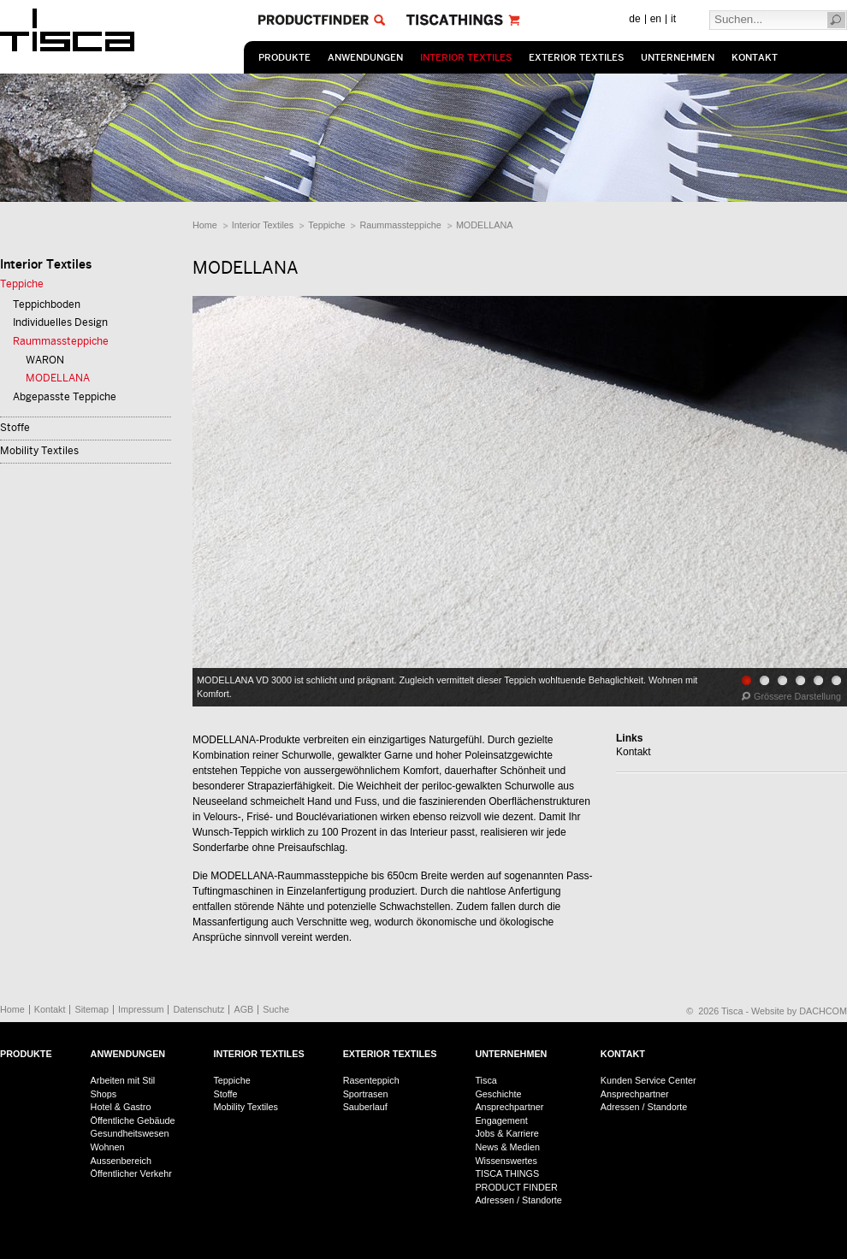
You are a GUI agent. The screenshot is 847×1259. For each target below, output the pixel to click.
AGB (243, 1009)
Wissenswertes (506, 1161)
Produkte (284, 57)
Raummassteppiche (400, 225)
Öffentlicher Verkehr (131, 1173)
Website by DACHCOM (799, 1011)
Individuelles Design (60, 322)
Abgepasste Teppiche (64, 397)
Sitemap (91, 1009)
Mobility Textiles (39, 451)
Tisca (485, 1080)
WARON (45, 360)
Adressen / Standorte (518, 1200)
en (655, 19)
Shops (104, 1094)
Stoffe (15, 428)
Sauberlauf (365, 1107)
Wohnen (108, 1147)
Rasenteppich (371, 1080)
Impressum (140, 1009)
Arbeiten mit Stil (123, 1080)
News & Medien (507, 1147)
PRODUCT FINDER (516, 1187)
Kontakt (755, 57)
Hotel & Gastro (121, 1107)
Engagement (501, 1120)
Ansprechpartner (509, 1107)
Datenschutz (198, 1009)
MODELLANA (484, 225)
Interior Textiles (466, 57)
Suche (276, 1009)
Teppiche (326, 225)
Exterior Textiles (576, 57)
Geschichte (498, 1094)
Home (204, 225)
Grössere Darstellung (797, 696)
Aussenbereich (121, 1161)
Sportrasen (365, 1094)
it (673, 19)
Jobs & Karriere (506, 1133)
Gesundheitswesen (130, 1133)
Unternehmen (677, 57)
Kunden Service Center (648, 1080)
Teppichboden (46, 304)
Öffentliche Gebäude (133, 1120)
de (634, 19)
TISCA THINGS (507, 1173)
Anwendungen (365, 57)
